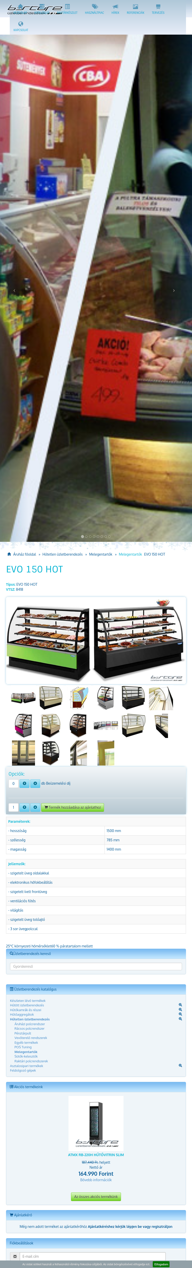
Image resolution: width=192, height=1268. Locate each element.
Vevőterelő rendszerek (30, 1038)
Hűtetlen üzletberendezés (62, 554)
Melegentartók (100, 554)
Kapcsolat (21, 26)
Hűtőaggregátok (22, 1014)
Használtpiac (94, 9)
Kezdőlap (20, 9)
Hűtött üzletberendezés (27, 1005)
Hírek (115, 9)
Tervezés (158, 9)
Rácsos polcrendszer (29, 1028)
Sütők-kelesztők (26, 1056)
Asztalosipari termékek (26, 1066)
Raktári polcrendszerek (31, 1061)
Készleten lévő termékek (28, 1001)
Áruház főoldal (21, 554)
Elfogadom (161, 1264)
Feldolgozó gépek (23, 1070)
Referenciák (135, 9)
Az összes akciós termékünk (96, 1197)
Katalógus (42, 9)
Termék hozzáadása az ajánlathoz (72, 807)
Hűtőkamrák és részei (25, 1010)
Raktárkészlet (67, 9)
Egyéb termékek (26, 1042)
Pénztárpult (22, 1033)
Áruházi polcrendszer (29, 1024)
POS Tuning (23, 1047)
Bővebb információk (96, 1180)
